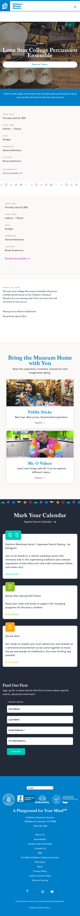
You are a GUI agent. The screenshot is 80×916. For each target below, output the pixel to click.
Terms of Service (40, 880)
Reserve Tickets (40, 65)
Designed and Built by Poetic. (40, 907)
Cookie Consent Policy (40, 876)
